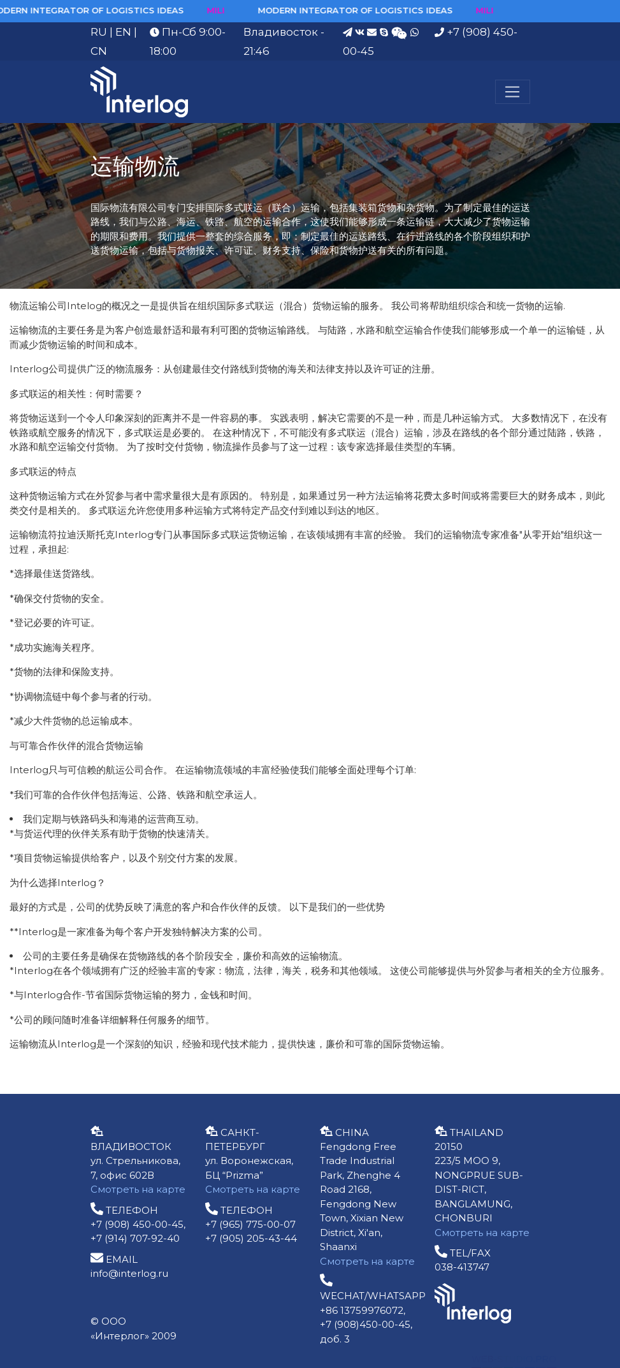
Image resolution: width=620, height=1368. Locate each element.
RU (98, 31)
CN (98, 51)
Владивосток (280, 31)
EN (123, 31)
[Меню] (512, 92)
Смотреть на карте (137, 1189)
